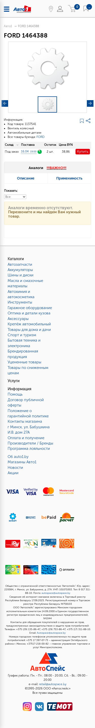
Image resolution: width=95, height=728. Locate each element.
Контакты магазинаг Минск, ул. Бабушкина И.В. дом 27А (29, 427)
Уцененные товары (24, 362)
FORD (40, 137)
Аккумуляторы (20, 270)
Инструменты (20, 302)
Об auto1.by (18, 456)
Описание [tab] (25, 178)
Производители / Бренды (30, 443)
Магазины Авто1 (22, 462)
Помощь (15, 394)
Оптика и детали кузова (29, 313)
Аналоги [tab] (47, 168)
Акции (13, 473)
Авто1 (8, 26)
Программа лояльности (29, 448)
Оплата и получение (26, 438)
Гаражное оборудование (30, 308)
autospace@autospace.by (56, 593)
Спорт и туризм (22, 335)
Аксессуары (18, 318)
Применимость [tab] (69, 178)
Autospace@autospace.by (51, 632)
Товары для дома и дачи (29, 329)
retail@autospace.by (52, 684)
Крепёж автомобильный (29, 324)
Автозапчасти (20, 264)
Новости (15, 467)
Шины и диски (20, 275)
